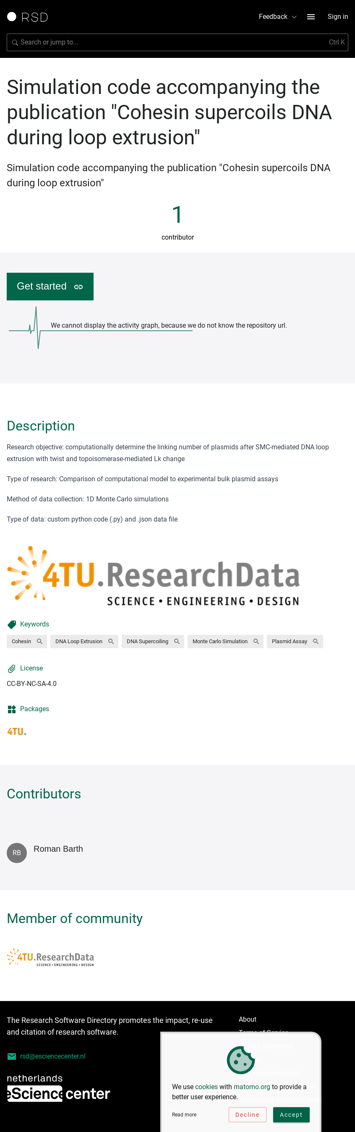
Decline (247, 1117)
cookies (206, 1089)
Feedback (278, 17)
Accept (291, 1117)
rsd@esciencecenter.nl (46, 1056)
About (247, 1019)
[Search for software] (177, 42)
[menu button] (311, 17)
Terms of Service (263, 1033)
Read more (184, 1117)
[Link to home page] (30, 17)
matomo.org (252, 1089)
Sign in (338, 17)
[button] (27, 641)
